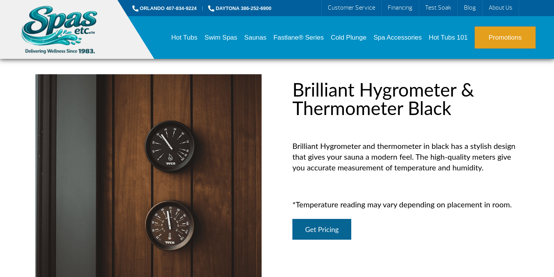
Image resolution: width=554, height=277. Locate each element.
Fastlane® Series (299, 37)
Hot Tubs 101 (448, 37)
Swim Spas (221, 37)
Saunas (255, 37)
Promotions (505, 37)
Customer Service (351, 8)
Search (528, 8)
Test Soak (438, 8)
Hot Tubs (184, 37)
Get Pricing (322, 229)
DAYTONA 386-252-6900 (239, 8)
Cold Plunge (349, 37)
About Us (500, 8)
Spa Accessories (398, 37)
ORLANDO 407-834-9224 (164, 8)
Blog (470, 8)
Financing (400, 8)
